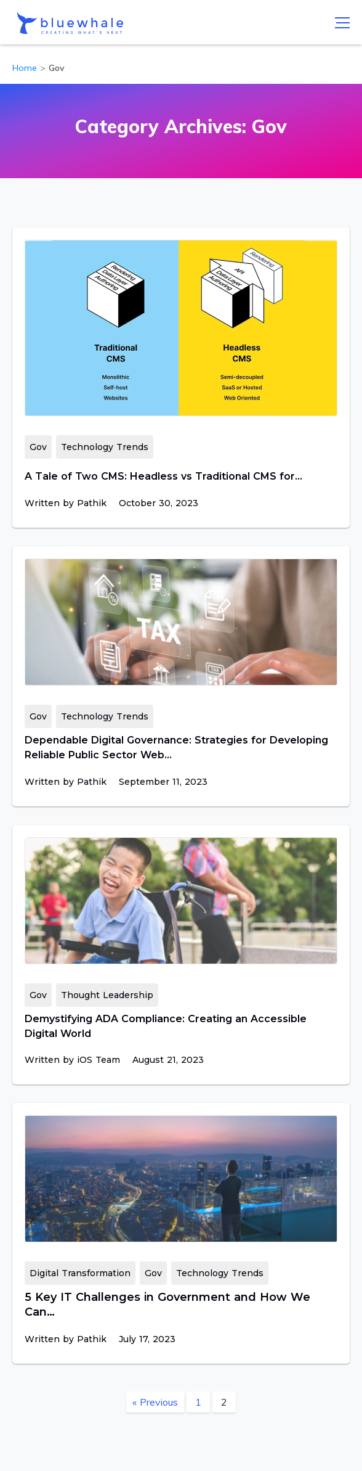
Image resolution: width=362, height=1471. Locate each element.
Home (24, 67)
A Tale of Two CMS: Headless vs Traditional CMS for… (163, 476)
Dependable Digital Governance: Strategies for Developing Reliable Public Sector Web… (176, 747)
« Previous (155, 1402)
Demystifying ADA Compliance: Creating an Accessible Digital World (166, 1026)
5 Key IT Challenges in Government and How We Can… (167, 1304)
